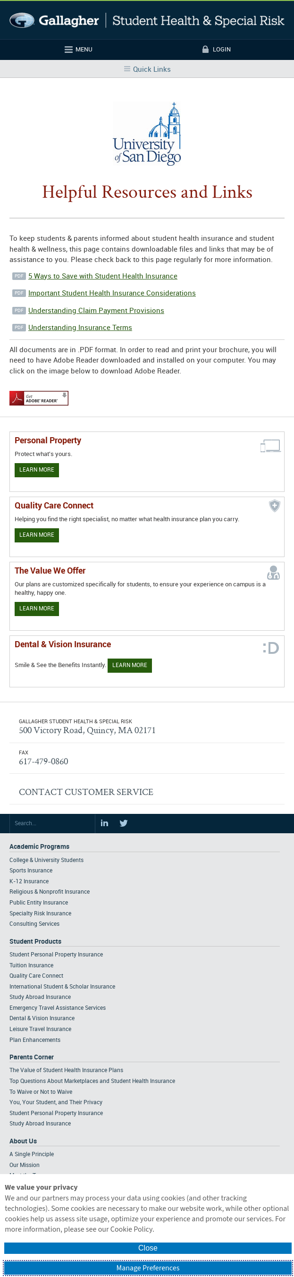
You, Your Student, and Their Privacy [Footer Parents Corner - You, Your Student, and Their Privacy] (55, 1102)
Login (222, 49)
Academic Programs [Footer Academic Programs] (39, 846)
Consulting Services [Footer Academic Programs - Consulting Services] (34, 924)
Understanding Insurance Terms (80, 328)
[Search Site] (52, 823)
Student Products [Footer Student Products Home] (35, 941)
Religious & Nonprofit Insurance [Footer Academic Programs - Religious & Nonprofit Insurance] (49, 892)
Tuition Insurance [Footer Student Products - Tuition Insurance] (31, 966)
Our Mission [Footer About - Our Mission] (24, 1165)
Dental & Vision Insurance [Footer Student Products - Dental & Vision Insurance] (42, 1018)
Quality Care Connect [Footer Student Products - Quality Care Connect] (36, 976)
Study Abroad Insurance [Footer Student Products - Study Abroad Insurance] (40, 997)
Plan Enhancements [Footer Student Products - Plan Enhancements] (34, 1040)
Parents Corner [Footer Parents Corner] (31, 1057)
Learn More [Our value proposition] (36, 609)
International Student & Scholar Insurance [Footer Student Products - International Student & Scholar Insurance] (62, 987)
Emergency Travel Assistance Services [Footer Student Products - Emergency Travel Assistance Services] (57, 1008)
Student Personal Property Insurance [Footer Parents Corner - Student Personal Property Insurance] (56, 1113)
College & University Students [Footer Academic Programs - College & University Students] (46, 860)
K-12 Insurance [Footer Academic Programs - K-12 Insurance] (29, 882)
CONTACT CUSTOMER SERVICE (86, 792)
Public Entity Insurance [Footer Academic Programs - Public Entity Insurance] (38, 903)
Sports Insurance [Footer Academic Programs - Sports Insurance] (30, 871)
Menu (84, 49)
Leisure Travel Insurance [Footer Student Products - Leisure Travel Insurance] (40, 1029)
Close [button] (148, 1248)
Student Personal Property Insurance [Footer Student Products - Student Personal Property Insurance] (56, 955)
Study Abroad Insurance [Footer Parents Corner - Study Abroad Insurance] (40, 1124)
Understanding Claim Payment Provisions (96, 311)
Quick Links (152, 70)
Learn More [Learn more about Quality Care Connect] (36, 535)
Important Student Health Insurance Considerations (112, 293)
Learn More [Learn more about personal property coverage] (36, 470)
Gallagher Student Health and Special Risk (147, 20)
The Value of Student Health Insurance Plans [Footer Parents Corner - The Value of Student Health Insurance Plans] (66, 1070)
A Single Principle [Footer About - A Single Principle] (31, 1154)
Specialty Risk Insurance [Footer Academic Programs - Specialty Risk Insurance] (40, 914)
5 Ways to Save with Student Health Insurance (102, 276)
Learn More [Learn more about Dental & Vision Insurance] (129, 665)
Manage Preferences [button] (148, 1268)
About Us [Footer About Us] (23, 1141)
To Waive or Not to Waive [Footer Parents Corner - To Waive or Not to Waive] (40, 1092)
